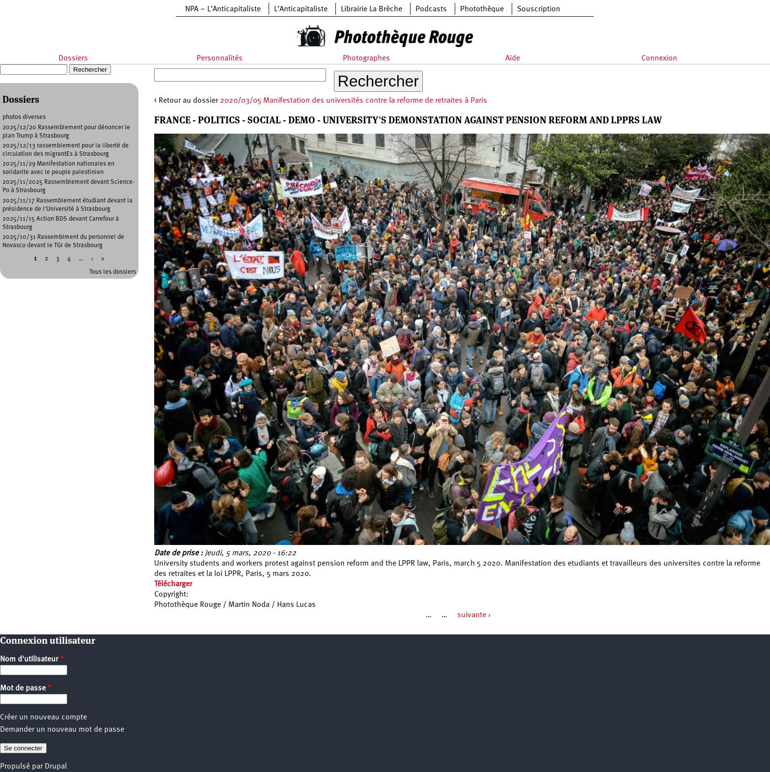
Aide (512, 58)
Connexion (659, 58)
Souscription (538, 9)
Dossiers (73, 58)
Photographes (366, 58)
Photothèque (482, 9)
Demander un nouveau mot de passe (62, 730)
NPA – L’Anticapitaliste (223, 9)
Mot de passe (26, 688)
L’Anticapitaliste (301, 9)
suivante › (474, 615)
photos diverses (24, 117)
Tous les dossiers (112, 272)
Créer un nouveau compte (43, 717)
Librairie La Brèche (371, 9)
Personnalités (219, 58)
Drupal (56, 767)
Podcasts (431, 9)
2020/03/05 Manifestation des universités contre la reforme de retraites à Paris (353, 101)
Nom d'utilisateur (32, 659)
